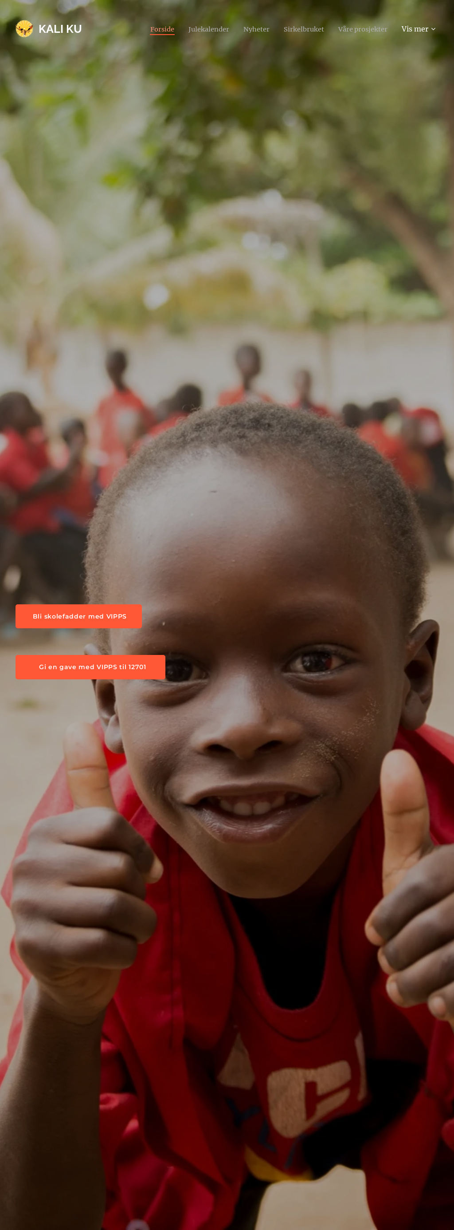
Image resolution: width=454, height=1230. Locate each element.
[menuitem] (149, 29)
